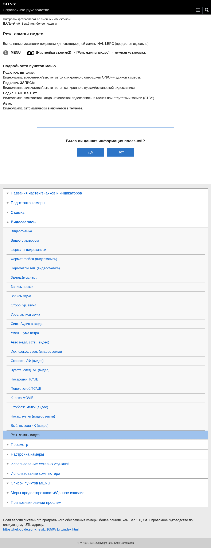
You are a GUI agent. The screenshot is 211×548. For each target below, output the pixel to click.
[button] (207, 10)
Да (90, 152)
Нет (120, 152)
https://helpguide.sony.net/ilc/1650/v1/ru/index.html (41, 529)
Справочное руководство (26, 10)
